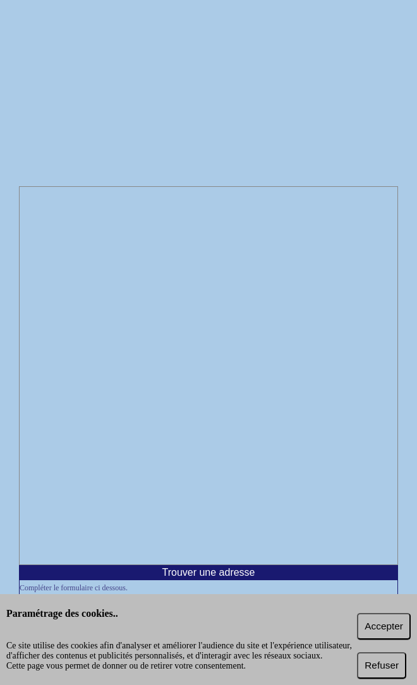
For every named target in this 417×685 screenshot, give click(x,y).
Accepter (384, 626)
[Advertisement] (208, 94)
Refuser (382, 665)
